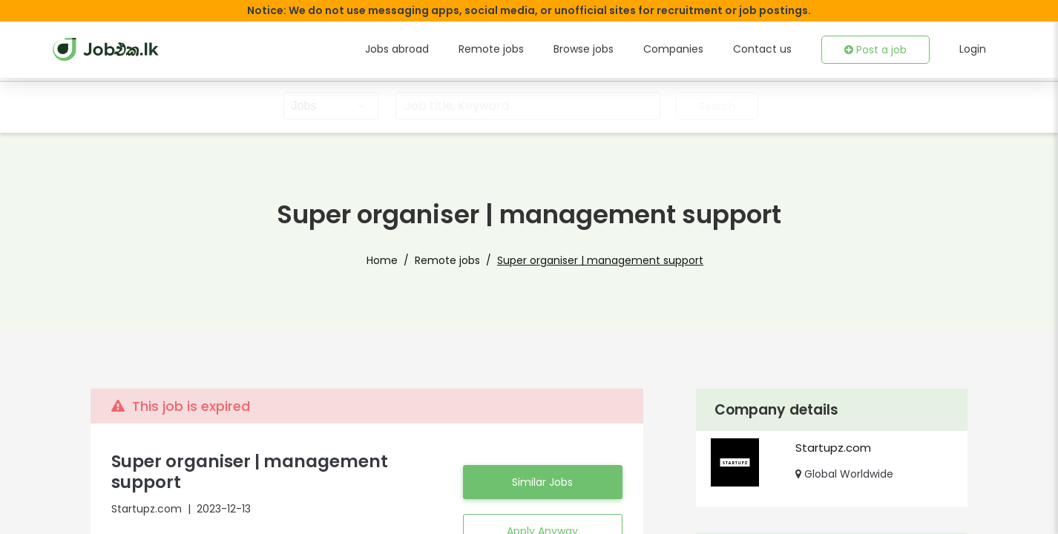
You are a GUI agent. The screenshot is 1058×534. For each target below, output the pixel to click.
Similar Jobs (542, 472)
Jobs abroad (432, 49)
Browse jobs (607, 49)
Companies (692, 49)
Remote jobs (520, 49)
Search (715, 106)
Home (400, 260)
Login (973, 49)
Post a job (879, 50)
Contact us (773, 49)
